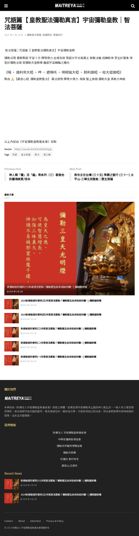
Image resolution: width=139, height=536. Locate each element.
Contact (8, 521)
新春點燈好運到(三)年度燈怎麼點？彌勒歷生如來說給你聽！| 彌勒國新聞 (58, 328)
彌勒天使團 (69, 452)
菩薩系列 (57, 35)
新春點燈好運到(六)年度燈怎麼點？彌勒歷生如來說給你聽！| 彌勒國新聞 (47, 287)
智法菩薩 (26, 154)
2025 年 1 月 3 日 (15, 291)
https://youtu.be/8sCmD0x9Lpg (33, 149)
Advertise (35, 521)
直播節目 (47, 35)
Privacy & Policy (55, 521)
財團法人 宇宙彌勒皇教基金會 (69, 432)
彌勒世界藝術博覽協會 (69, 446)
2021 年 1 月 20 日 (13, 35)
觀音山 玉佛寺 (69, 465)
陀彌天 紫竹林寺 (69, 459)
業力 (37, 154)
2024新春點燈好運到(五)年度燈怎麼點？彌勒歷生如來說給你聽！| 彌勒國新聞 (61, 300)
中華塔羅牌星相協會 (69, 439)
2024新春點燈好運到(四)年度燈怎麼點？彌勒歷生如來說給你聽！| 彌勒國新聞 (61, 314)
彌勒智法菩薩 (34, 35)
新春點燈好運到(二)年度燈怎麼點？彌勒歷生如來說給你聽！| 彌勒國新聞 (58, 342)
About (21, 521)
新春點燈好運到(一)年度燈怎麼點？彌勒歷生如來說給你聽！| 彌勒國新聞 (58, 356)
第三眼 (47, 154)
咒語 (14, 154)
